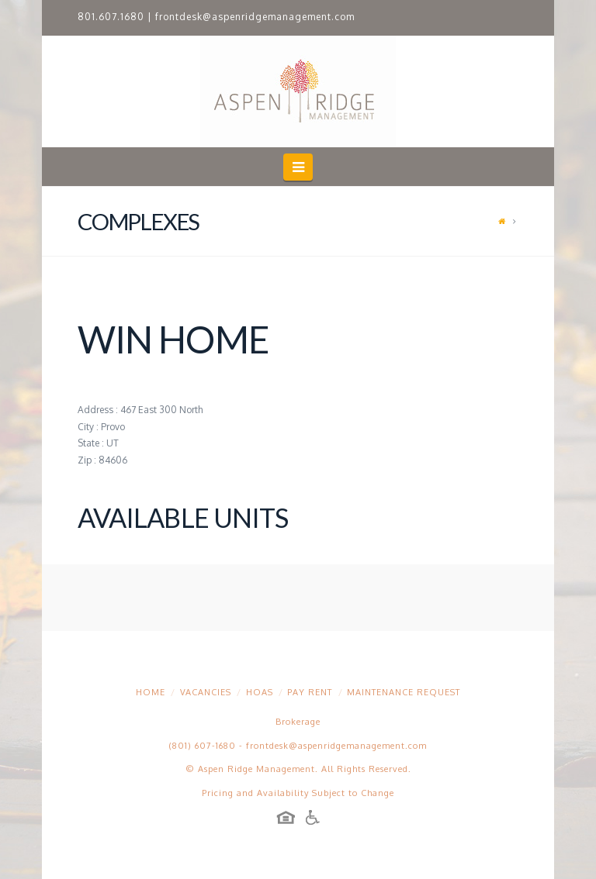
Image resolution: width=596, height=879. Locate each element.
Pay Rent (309, 692)
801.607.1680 (111, 16)
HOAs (259, 692)
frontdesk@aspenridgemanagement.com (255, 16)
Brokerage (298, 721)
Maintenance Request (403, 692)
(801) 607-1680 (202, 745)
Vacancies (205, 692)
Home (150, 692)
